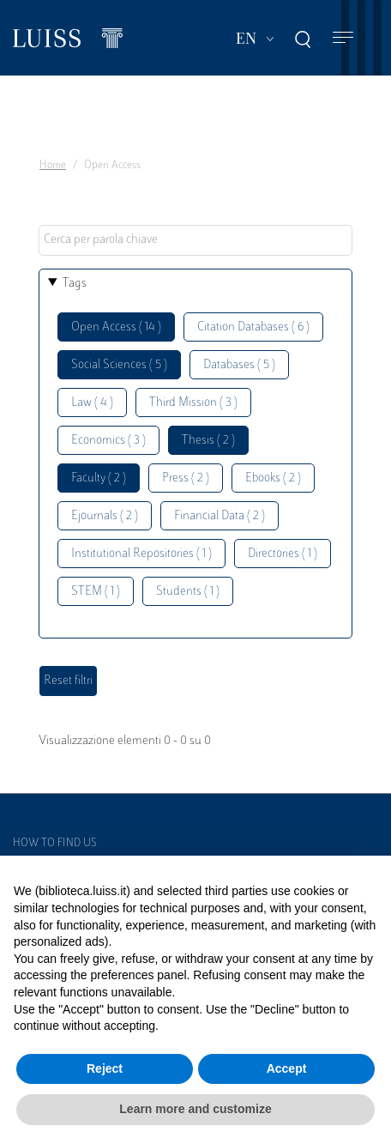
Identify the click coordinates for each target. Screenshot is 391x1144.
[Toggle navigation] (343, 38)
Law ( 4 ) (92, 402)
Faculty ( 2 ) (98, 478)
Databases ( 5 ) (239, 365)
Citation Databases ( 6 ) (253, 327)
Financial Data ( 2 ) (219, 516)
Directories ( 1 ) (282, 554)
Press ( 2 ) (185, 478)
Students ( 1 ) (188, 591)
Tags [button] (75, 283)
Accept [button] (287, 1068)
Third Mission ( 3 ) (193, 402)
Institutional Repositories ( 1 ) (141, 554)
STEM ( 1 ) (95, 591)
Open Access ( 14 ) (116, 327)
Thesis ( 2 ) (208, 440)
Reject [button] (105, 1068)
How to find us (55, 843)
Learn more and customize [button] (195, 1109)
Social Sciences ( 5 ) (119, 365)
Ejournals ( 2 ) (104, 516)
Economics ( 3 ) (108, 440)
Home (52, 165)
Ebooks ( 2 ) (273, 478)
